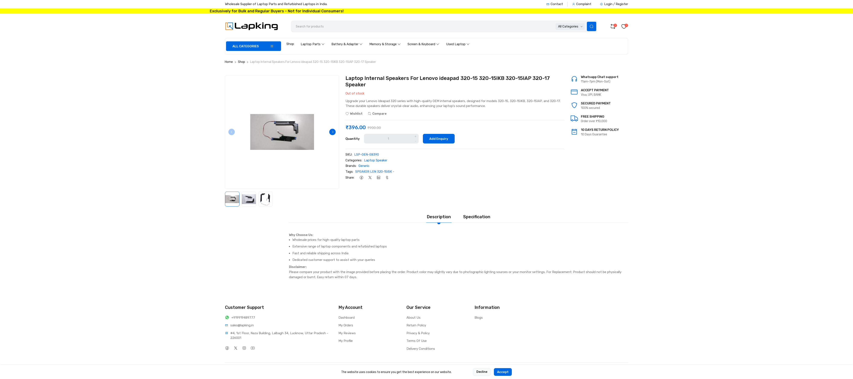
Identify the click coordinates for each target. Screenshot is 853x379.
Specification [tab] (476, 216)
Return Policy (416, 325)
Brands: (351, 166)
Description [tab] (439, 216)
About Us (413, 318)
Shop (290, 44)
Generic (363, 166)
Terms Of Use (416, 341)
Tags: (349, 172)
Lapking (250, 370)
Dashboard (346, 318)
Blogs (478, 318)
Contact (554, 4)
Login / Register (614, 4)
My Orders (345, 325)
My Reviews (347, 333)
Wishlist (354, 114)
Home (229, 62)
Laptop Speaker (375, 160)
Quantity (352, 139)
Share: (349, 177)
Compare (377, 114)
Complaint (581, 4)
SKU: (348, 154)
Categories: (353, 160)
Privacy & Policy (418, 333)
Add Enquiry (438, 139)
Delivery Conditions (420, 349)
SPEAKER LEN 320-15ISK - (374, 172)
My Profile (345, 341)
